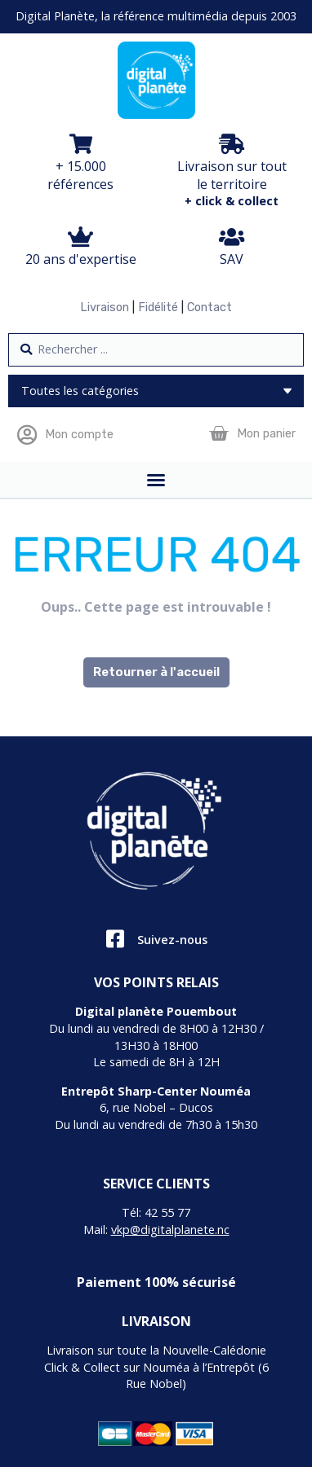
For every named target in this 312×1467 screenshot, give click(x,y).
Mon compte (79, 434)
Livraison (104, 307)
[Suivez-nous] (115, 939)
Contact (209, 307)
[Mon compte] (26, 434)
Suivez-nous (172, 939)
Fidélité (158, 307)
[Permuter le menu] (156, 480)
